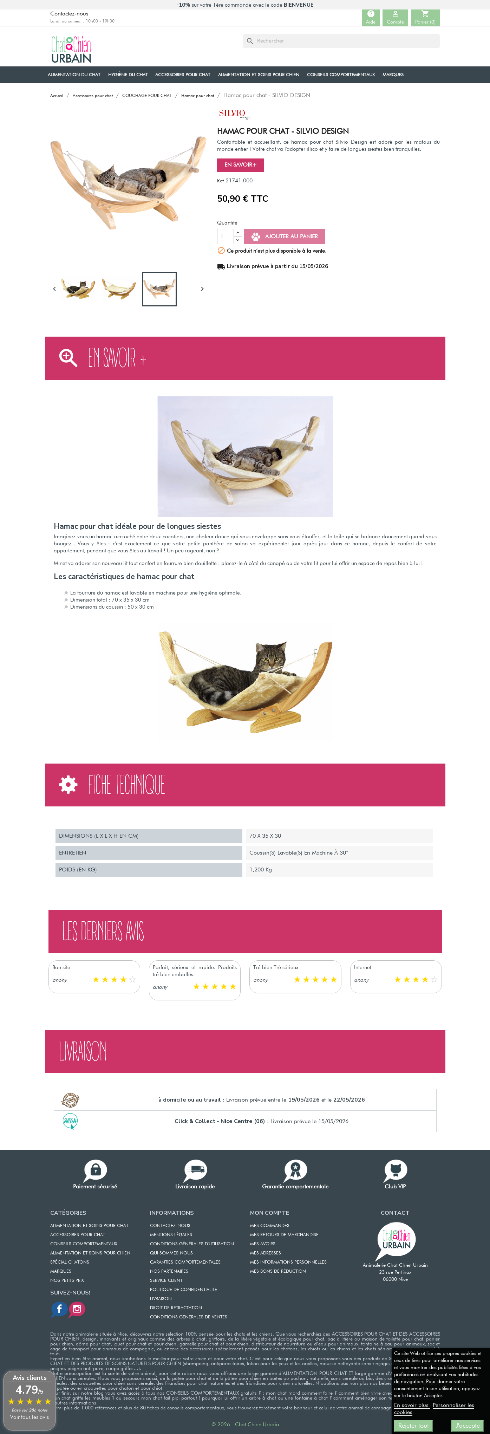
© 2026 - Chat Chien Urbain (245, 1424)
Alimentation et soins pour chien (90, 1253)
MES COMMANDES (269, 1226)
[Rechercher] (341, 41)
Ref (220, 181)
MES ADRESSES (265, 1253)
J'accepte (468, 1426)
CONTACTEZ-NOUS (170, 1226)
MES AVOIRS (262, 1244)
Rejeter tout (413, 1426)
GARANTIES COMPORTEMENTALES (185, 1262)
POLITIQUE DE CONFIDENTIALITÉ (183, 1289)
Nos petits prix (67, 1280)
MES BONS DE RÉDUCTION (278, 1271)
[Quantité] (225, 236)
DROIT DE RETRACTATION (176, 1308)
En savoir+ (240, 165)
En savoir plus (412, 1405)
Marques (60, 1271)
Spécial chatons (69, 1262)
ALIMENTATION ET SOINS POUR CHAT (89, 1226)
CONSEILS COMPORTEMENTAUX (83, 1244)
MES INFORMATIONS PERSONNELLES (288, 1262)
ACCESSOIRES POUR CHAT (77, 1235)
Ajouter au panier (284, 237)
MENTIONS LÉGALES (171, 1235)
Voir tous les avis (29, 1417)
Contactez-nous (69, 14)
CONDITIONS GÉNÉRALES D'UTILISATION (192, 1244)
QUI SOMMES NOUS (171, 1253)
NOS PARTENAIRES (169, 1271)
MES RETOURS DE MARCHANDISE (284, 1235)
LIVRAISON (161, 1299)
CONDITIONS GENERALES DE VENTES (188, 1317)
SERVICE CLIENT (166, 1280)
